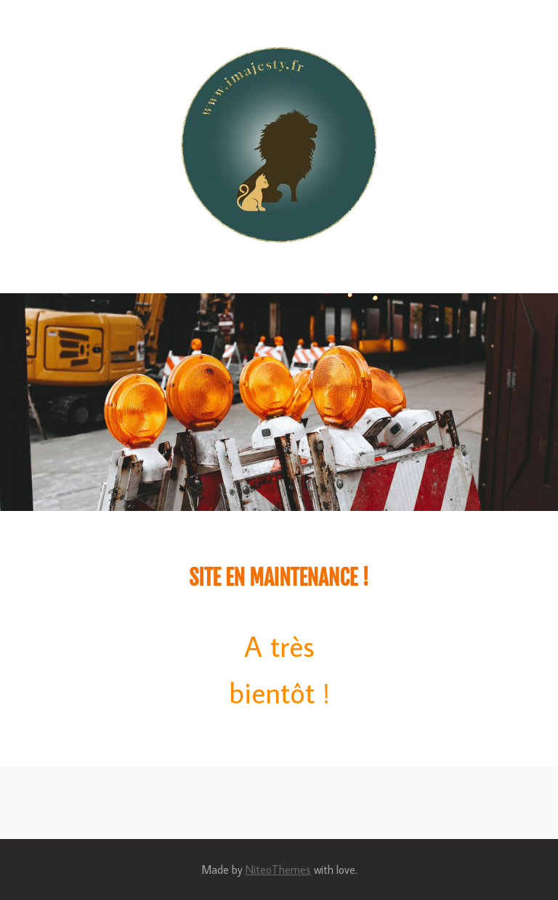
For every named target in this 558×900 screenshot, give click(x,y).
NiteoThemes (278, 869)
